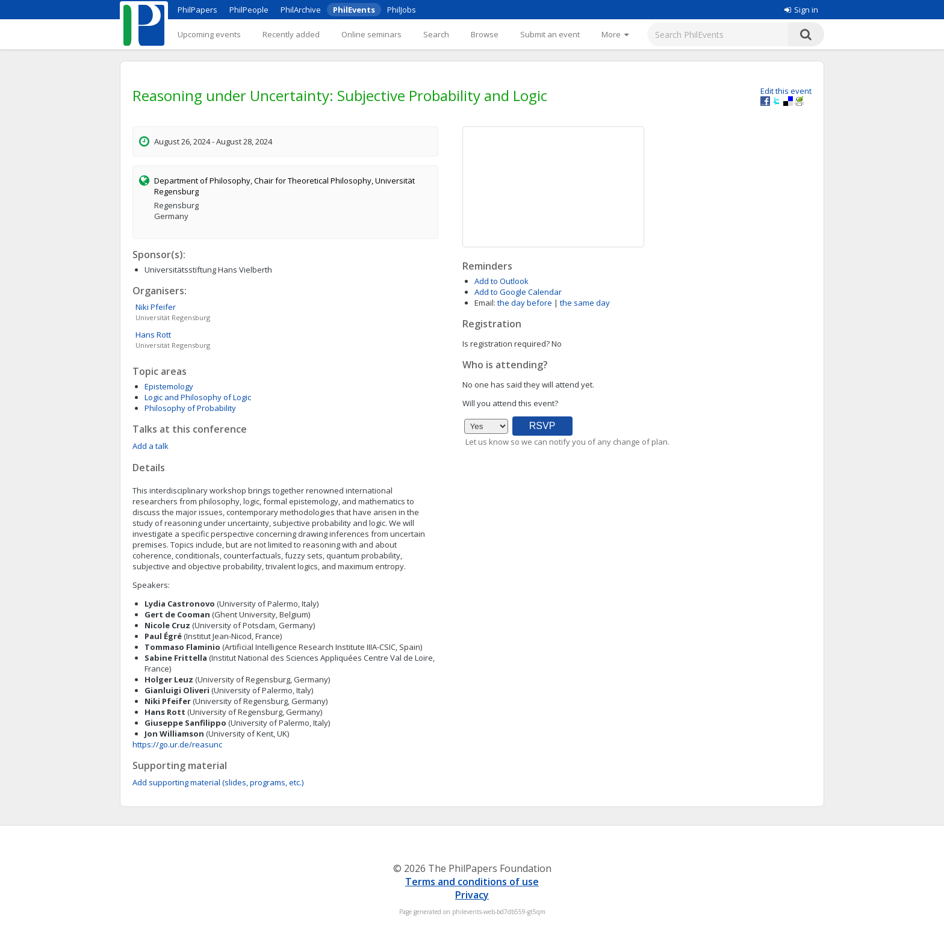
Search (436, 34)
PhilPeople (249, 9)
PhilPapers (197, 9)
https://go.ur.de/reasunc (177, 744)
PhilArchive (301, 9)
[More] (615, 34)
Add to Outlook (501, 281)
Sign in (801, 9)
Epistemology (168, 386)
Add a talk (150, 445)
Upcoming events (209, 34)
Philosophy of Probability (190, 408)
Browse (484, 34)
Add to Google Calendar (518, 291)
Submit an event (550, 34)
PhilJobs (401, 9)
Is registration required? (506, 343)
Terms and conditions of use (472, 881)
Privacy (472, 894)
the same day (585, 302)
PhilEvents (354, 9)
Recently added (291, 34)
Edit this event (786, 90)
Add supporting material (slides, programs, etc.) (217, 782)
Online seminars (371, 34)
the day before (524, 302)
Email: (484, 302)
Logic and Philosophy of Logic (197, 397)
